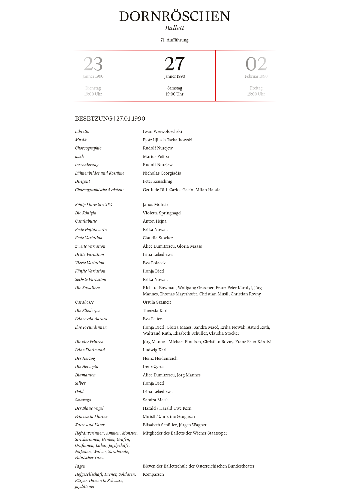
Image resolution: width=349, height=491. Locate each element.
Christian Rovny (246, 294)
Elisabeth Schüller (190, 333)
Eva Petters (153, 318)
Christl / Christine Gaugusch (169, 416)
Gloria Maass (189, 246)
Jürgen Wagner (192, 425)
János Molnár (155, 204)
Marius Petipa (156, 156)
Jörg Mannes (154, 341)
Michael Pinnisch (185, 341)
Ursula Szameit (157, 302)
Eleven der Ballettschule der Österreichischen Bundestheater (198, 466)
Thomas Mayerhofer (178, 294)
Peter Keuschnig (157, 181)
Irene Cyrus (153, 366)
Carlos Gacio (181, 189)
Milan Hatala (208, 189)
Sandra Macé (206, 327)
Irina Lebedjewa (158, 254)
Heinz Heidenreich (160, 358)
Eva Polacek (154, 263)
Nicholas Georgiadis (162, 173)
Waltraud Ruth (157, 333)
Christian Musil (213, 294)
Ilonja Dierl (153, 271)
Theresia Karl (155, 310)
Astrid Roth (258, 327)
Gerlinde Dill (155, 189)
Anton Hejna (155, 221)
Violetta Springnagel (162, 213)
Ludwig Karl (155, 350)
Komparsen (153, 474)
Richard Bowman (159, 287)
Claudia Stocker (158, 237)
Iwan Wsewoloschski (162, 131)
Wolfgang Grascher (195, 287)
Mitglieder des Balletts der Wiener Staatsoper (185, 433)
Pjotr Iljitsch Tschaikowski (167, 139)
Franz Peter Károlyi (234, 287)
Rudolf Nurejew (158, 148)
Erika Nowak (155, 229)
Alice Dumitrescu (159, 246)
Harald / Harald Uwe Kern (167, 408)
